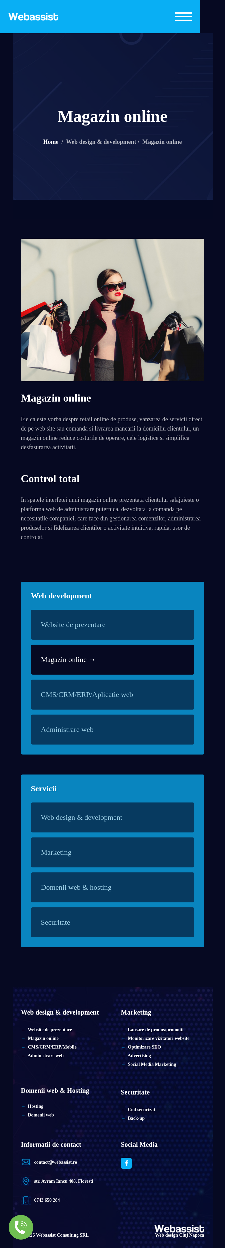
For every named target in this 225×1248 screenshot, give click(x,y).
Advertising (139, 1055)
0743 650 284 (47, 1200)
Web (40, 1235)
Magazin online (56, 398)
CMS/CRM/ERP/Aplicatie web (91, 694)
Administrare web (72, 729)
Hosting (36, 1106)
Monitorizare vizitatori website (159, 1038)
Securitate (60, 922)
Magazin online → (68, 659)
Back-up (136, 1118)
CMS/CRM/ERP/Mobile (52, 1047)
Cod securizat (141, 1109)
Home (50, 142)
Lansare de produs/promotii (156, 1029)
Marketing (61, 852)
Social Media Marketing (152, 1064)
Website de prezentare (78, 624)
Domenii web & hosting (81, 887)
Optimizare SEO (144, 1047)
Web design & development (86, 817)
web (40, 428)
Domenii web (41, 1114)
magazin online (39, 438)
